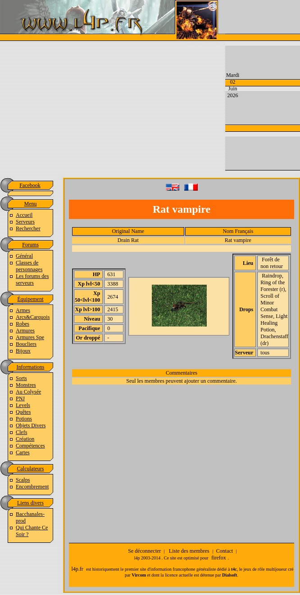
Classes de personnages (29, 266)
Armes (23, 310)
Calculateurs (30, 468)
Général (24, 256)
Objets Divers (30, 425)
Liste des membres (189, 551)
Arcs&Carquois (33, 317)
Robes (22, 324)
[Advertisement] (215, 84)
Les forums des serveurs (32, 279)
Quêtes (23, 412)
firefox (218, 558)
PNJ (20, 398)
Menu (30, 204)
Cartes (23, 452)
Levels (23, 405)
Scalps (23, 480)
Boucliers (26, 344)
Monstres (26, 385)
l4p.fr (77, 569)
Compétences (30, 446)
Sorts (21, 378)
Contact (224, 551)
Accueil (24, 215)
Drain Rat (128, 240)
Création (25, 439)
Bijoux (23, 351)
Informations (31, 367)
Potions (24, 419)
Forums (30, 245)
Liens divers (30, 503)
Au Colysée (28, 392)
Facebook (30, 185)
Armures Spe (30, 337)
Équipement (31, 299)
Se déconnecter (144, 551)
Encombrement (32, 486)
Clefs (21, 432)
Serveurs (25, 222)
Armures (25, 330)
